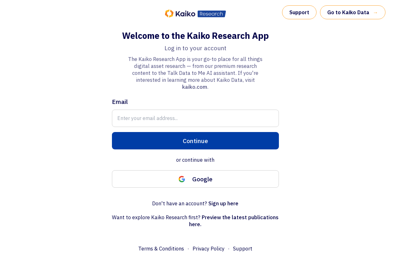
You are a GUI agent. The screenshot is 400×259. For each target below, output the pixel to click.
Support (299, 12)
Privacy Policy (209, 248)
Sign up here (223, 203)
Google (195, 179)
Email (120, 101)
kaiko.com (194, 86)
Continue (195, 141)
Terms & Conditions (161, 248)
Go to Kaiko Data (352, 12)
